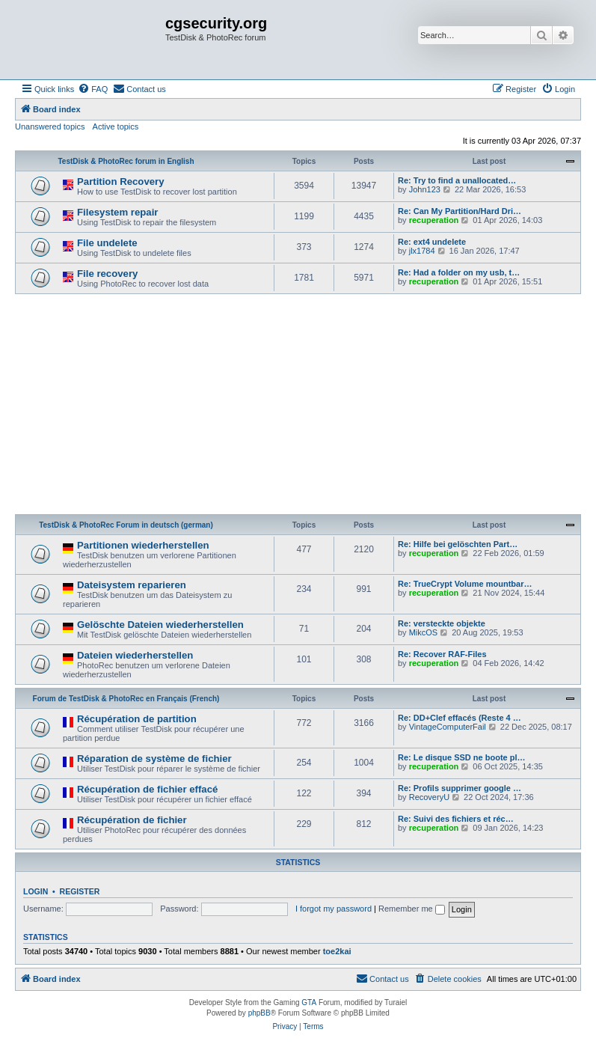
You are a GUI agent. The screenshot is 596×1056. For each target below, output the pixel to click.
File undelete (107, 242)
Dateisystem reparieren (131, 584)
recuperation (434, 220)
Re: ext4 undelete (432, 241)
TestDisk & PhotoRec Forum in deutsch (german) (126, 525)
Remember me (411, 908)
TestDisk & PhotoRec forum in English (126, 161)
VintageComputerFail (447, 726)
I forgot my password (333, 908)
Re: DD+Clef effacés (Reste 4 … (459, 717)
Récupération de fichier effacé (147, 789)
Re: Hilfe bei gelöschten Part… (457, 544)
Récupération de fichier (132, 819)
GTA (308, 1002)
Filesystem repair (118, 212)
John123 (424, 189)
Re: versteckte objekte (441, 623)
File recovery (107, 273)
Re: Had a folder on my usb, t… (459, 272)
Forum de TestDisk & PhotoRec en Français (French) (126, 699)
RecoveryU (429, 797)
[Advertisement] (298, 406)
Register (80, 891)
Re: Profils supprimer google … (459, 788)
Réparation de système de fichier (154, 758)
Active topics (116, 126)
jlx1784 (422, 250)
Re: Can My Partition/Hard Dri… (459, 211)
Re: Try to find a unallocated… (457, 180)
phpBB (259, 1013)
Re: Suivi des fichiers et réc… (456, 818)
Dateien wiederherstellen (135, 655)
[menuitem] (93, 89)
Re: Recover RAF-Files (442, 654)
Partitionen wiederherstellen (143, 545)
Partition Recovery (121, 181)
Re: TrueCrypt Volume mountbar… (465, 583)
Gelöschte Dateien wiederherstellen (160, 624)
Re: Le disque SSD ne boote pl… (462, 757)
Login (35, 891)
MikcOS (423, 632)
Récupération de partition (137, 718)
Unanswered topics (50, 126)
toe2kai (337, 951)
